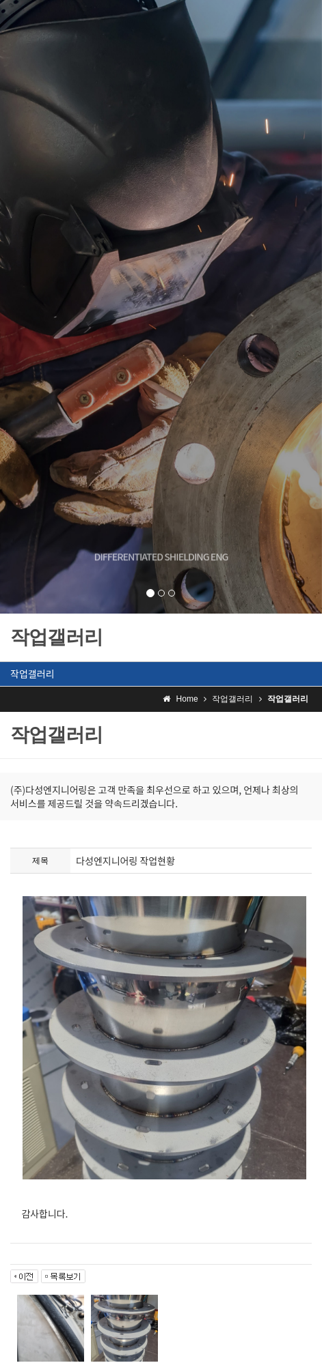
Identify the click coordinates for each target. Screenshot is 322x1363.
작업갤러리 (32, 673)
